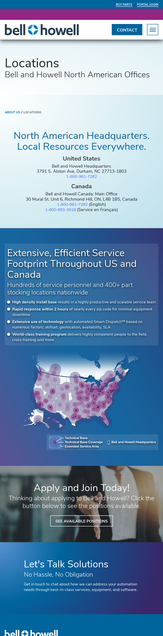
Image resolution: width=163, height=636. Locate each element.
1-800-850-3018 (61, 209)
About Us (14, 112)
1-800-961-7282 (81, 177)
